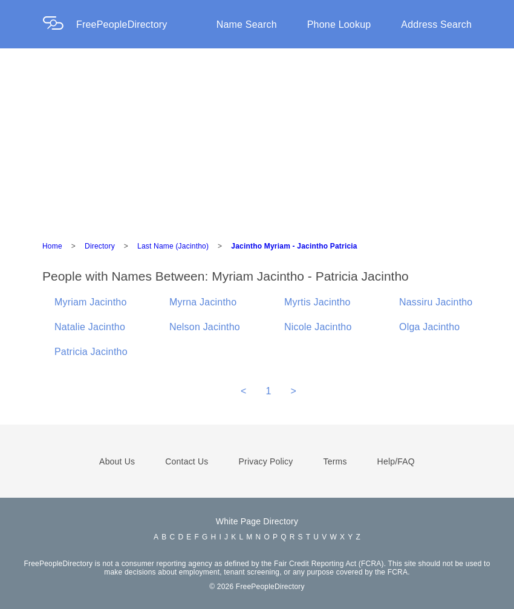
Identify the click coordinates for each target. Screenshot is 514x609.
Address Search (436, 24)
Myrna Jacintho (202, 302)
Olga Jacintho (429, 327)
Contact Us (186, 461)
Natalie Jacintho (89, 327)
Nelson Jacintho (204, 327)
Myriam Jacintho (90, 302)
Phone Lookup (339, 24)
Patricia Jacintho (91, 352)
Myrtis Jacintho (317, 302)
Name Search (246, 24)
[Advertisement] (257, 139)
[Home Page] (59, 24)
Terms (334, 461)
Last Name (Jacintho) (173, 246)
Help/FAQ (396, 461)
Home (52, 246)
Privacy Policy (266, 461)
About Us (117, 461)
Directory (100, 246)
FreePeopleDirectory (122, 24)
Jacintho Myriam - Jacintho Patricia (294, 246)
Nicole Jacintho (318, 327)
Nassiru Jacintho (435, 302)
